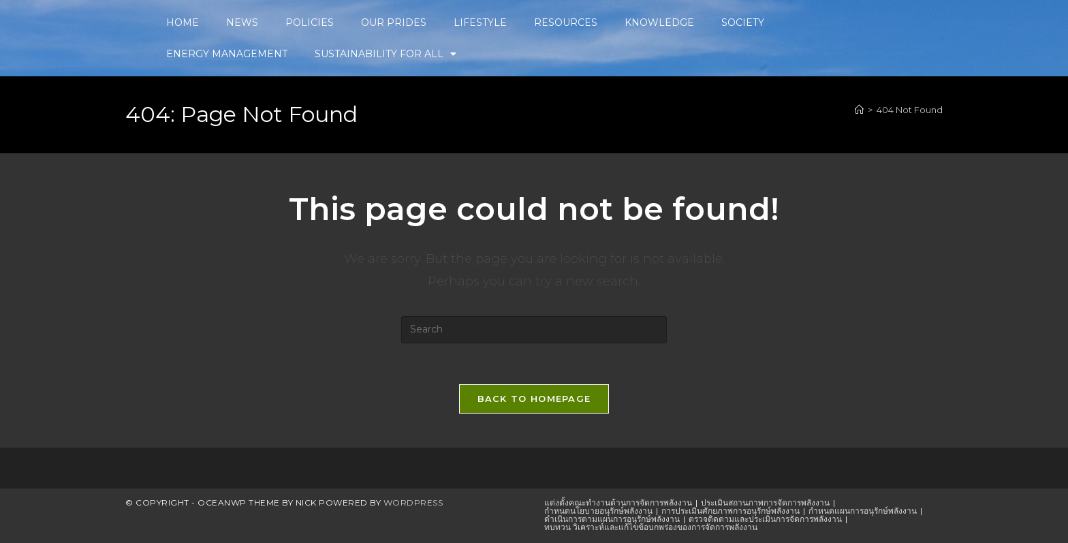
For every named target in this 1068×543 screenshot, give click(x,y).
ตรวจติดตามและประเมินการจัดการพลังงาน (765, 519)
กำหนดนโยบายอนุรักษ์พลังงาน (598, 511)
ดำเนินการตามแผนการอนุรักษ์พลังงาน (612, 519)
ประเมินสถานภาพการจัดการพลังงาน (765, 502)
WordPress (413, 502)
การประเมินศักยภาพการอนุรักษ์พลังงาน (730, 511)
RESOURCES (565, 22)
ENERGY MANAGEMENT (226, 54)
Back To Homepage (534, 398)
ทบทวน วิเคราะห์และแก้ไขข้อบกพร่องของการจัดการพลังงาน (650, 527)
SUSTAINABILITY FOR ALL (385, 53)
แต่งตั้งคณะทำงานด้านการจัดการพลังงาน (618, 502)
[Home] (859, 109)
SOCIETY (742, 22)
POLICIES (309, 22)
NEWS (242, 22)
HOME (182, 22)
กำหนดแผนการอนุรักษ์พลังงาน (862, 511)
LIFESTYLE (480, 22)
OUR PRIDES (393, 22)
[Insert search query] (534, 329)
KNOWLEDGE (659, 22)
